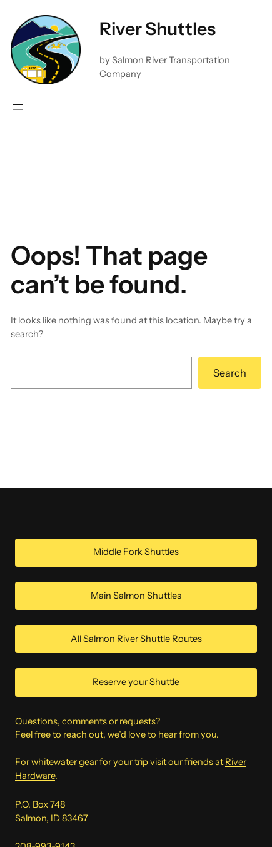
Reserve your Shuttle (136, 681)
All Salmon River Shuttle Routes (136, 638)
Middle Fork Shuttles (136, 551)
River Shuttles (157, 28)
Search (229, 373)
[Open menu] (18, 106)
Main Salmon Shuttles (136, 595)
